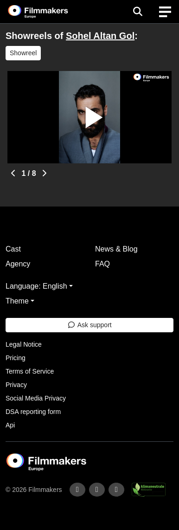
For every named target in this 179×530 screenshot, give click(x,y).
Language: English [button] (36, 286)
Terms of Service (30, 371)
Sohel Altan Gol (100, 36)
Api (10, 425)
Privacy (16, 384)
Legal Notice (24, 344)
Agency (18, 264)
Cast (13, 249)
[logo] (49, 11)
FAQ (102, 264)
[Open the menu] (137, 11)
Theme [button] (17, 301)
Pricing (16, 358)
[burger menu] (165, 12)
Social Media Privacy (36, 398)
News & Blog (116, 249)
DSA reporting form (33, 411)
